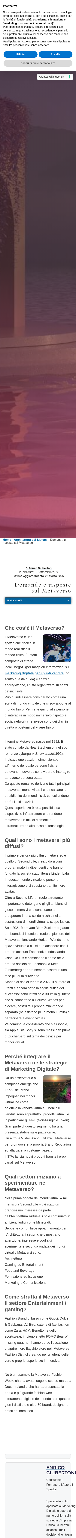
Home (7, 539)
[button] (68, 600)
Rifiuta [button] (20, 54)
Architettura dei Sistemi (31, 539)
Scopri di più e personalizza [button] (38, 63)
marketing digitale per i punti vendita (34, 673)
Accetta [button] (55, 54)
